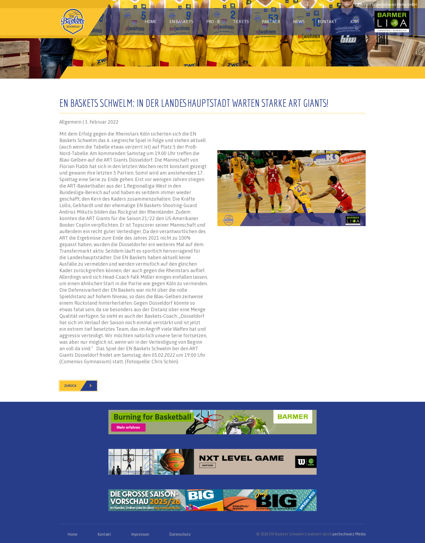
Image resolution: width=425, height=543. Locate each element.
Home (150, 21)
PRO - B (213, 21)
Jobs (354, 21)
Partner (271, 21)
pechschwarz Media (349, 534)
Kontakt (327, 21)
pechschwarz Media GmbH (396, 4)
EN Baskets (181, 21)
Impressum (140, 534)
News (299, 21)
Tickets (241, 21)
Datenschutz (180, 534)
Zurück (80, 386)
